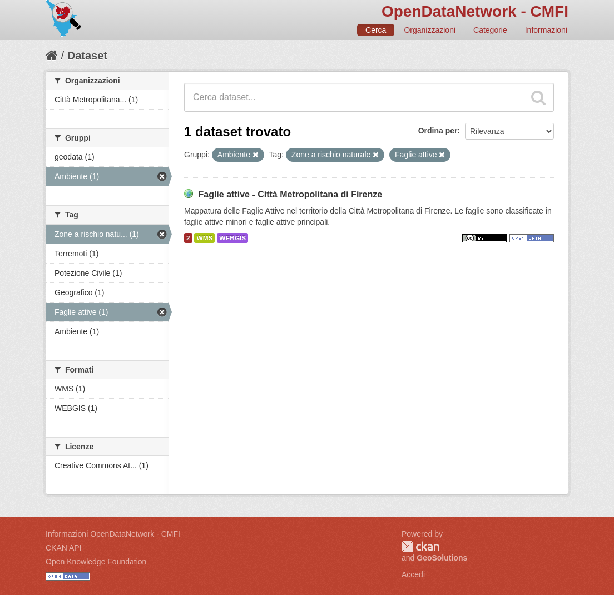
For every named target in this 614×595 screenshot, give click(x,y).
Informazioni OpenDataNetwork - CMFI (113, 533)
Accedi (413, 574)
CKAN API (64, 547)
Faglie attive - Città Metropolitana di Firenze (290, 194)
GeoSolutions (442, 557)
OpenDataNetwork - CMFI (475, 11)
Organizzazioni (429, 30)
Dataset (87, 55)
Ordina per (438, 130)
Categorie (490, 30)
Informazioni (546, 30)
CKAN (420, 546)
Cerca (375, 30)
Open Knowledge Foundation (96, 561)
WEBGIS (232, 238)
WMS (204, 238)
